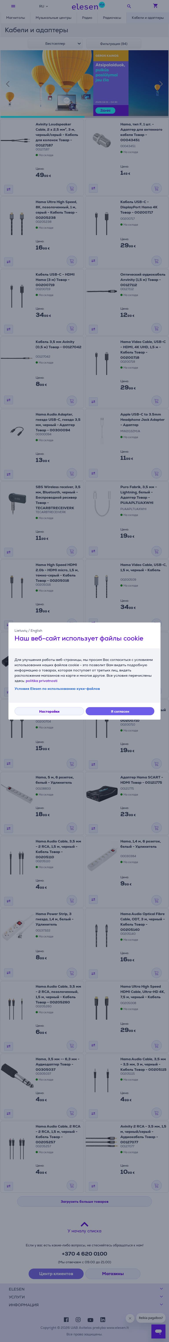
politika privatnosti (41, 680)
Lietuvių (21, 630)
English (36, 630)
